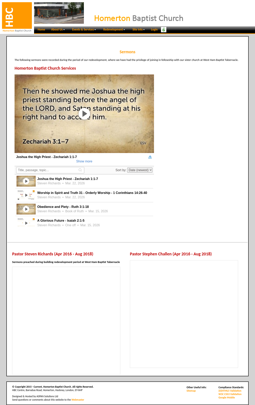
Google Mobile (227, 397)
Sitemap (191, 390)
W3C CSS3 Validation (230, 394)
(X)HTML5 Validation (230, 390)
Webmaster (78, 399)
